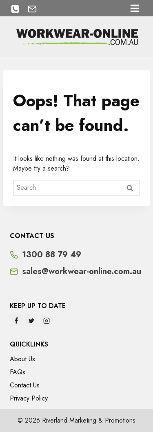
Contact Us (25, 385)
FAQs (17, 372)
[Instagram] (46, 320)
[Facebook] (16, 320)
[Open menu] (134, 8)
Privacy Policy (29, 398)
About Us (22, 359)
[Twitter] (31, 320)
